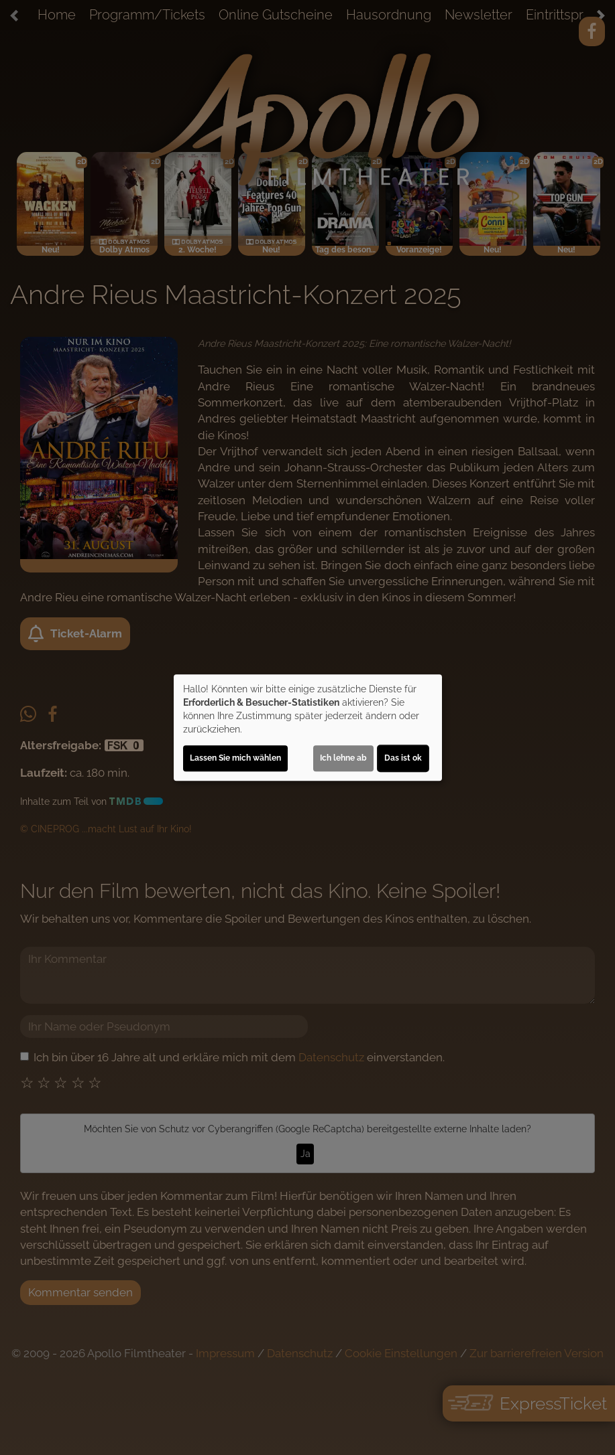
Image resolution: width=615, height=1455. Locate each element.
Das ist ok (403, 758)
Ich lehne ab (343, 758)
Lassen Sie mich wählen (235, 758)
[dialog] (308, 727)
